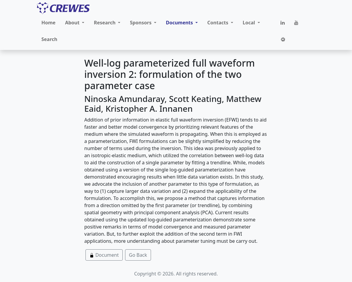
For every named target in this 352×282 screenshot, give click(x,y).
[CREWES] (63, 8)
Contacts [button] (218, 22)
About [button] (73, 22)
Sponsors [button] (141, 22)
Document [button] (104, 255)
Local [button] (249, 22)
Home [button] (48, 22)
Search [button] (49, 39)
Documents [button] (180, 22)
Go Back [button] (138, 255)
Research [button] (105, 22)
